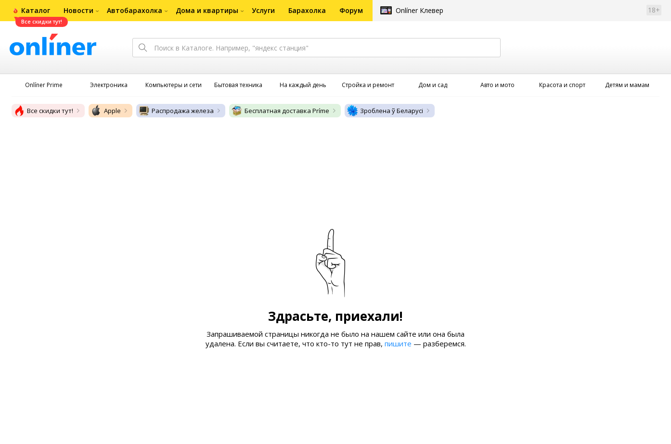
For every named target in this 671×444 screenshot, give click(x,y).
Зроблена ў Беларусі (385, 110)
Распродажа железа (176, 110)
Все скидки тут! (43, 110)
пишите (398, 343)
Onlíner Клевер (419, 10)
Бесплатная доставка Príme (280, 110)
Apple (105, 110)
